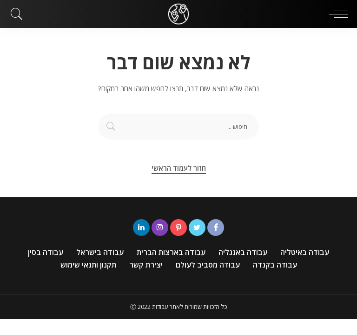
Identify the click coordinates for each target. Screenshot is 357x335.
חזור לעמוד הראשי (179, 168)
